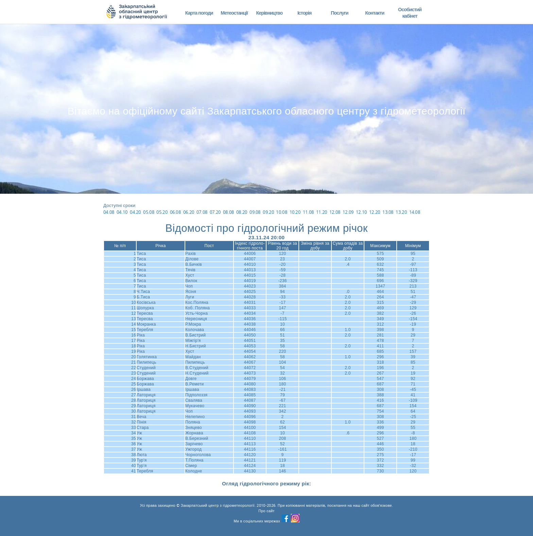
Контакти (374, 13)
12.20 (374, 212)
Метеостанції (234, 13)
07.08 (202, 212)
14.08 (414, 212)
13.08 (388, 212)
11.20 (321, 212)
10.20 (295, 212)
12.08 (335, 212)
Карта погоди (199, 13)
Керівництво (269, 13)
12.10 (361, 212)
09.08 (255, 212)
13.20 (401, 212)
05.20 (162, 212)
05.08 (148, 212)
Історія (304, 13)
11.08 (308, 212)
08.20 (241, 212)
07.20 (215, 212)
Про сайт (266, 510)
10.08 (281, 212)
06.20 (188, 212)
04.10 (122, 212)
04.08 (109, 212)
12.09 (348, 212)
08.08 (228, 212)
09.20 (268, 212)
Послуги (339, 13)
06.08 (175, 212)
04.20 (135, 212)
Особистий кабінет (410, 12)
